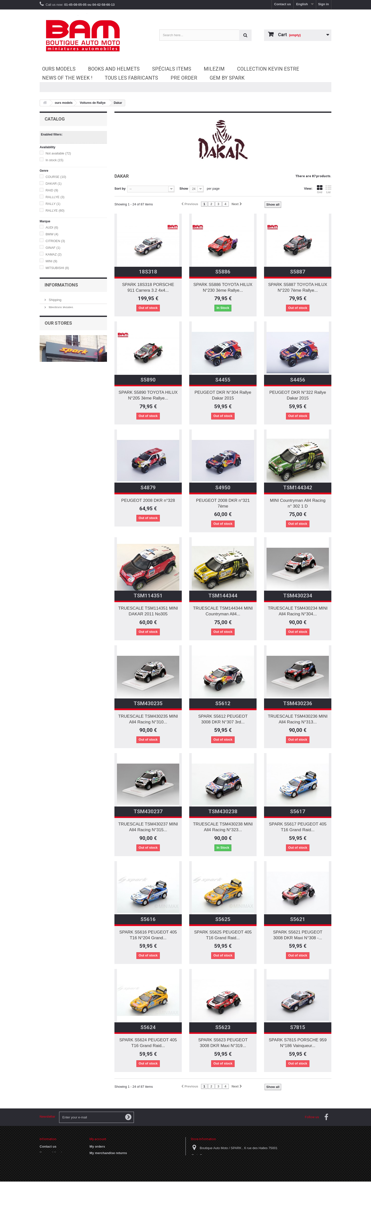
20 (50, 474)
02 (50, 568)
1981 (52, 416)
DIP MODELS (58, 285)
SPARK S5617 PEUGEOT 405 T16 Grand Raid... (298, 827)
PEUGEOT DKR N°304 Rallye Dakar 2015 (222, 395)
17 (50, 467)
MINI (51, 261)
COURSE (56, 177)
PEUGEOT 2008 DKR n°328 (148, 500)
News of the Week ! (67, 78)
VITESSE (55, 318)
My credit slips (101, 1159)
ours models (59, 69)
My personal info (102, 1172)
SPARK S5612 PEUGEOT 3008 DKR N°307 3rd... (223, 719)
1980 (52, 409)
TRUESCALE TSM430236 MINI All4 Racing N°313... (298, 719)
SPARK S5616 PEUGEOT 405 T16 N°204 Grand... (148, 935)
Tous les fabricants (131, 78)
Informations (61, 617)
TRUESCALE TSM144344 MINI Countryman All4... (223, 611)
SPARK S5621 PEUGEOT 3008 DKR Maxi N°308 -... (297, 935)
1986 (52, 436)
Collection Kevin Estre (268, 69)
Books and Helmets (114, 69)
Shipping (54, 631)
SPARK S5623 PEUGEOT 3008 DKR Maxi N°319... (223, 1043)
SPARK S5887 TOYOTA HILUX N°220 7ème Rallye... (297, 287)
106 (51, 507)
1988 (52, 443)
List (328, 189)
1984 (52, 423)
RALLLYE (55, 197)
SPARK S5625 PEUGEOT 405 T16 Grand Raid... (223, 935)
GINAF (53, 248)
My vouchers (99, 1179)
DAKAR (54, 183)
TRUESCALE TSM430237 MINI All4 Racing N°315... (148, 827)
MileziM (214, 69)
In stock (55, 160)
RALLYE (55, 210)
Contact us (282, 4)
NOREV (54, 298)
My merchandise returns (108, 1153)
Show (184, 188)
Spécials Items (171, 69)
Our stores (56, 661)
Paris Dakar (57, 393)
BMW (52, 234)
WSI (51, 325)
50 (50, 356)
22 (50, 480)
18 (50, 342)
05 (50, 595)
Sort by (120, 188)
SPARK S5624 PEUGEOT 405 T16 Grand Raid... (148, 1043)
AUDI (52, 227)
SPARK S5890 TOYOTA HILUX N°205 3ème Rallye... (148, 395)
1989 (52, 450)
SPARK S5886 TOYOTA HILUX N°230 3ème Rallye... (223, 287)
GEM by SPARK (227, 78)
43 (51, 349)
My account (98, 1139)
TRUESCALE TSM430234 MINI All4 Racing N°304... (298, 611)
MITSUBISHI (57, 268)
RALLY (53, 204)
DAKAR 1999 (58, 386)
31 (50, 494)
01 (50, 561)
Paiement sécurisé (62, 654)
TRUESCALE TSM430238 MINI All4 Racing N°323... (223, 827)
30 (50, 487)
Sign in (323, 4)
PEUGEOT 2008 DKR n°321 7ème (223, 503)
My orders (97, 1146)
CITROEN (55, 241)
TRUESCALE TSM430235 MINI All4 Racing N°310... (148, 719)
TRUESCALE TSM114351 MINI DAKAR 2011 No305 (148, 611)
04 (50, 588)
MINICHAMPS (58, 291)
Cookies (46, 1159)
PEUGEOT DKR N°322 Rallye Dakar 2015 (297, 395)
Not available (58, 153)
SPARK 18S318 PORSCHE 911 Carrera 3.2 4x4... (148, 287)
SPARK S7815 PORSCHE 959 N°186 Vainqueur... (298, 1043)
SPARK (54, 305)
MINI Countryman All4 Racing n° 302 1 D (297, 503)
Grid (319, 189)
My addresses (100, 1166)
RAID (52, 190)
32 (50, 501)
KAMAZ (54, 254)
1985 (52, 430)
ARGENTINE (57, 372)
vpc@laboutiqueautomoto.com (232, 1174)
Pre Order (184, 78)
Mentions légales (60, 639)
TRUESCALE (58, 312)
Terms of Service (60, 646)
